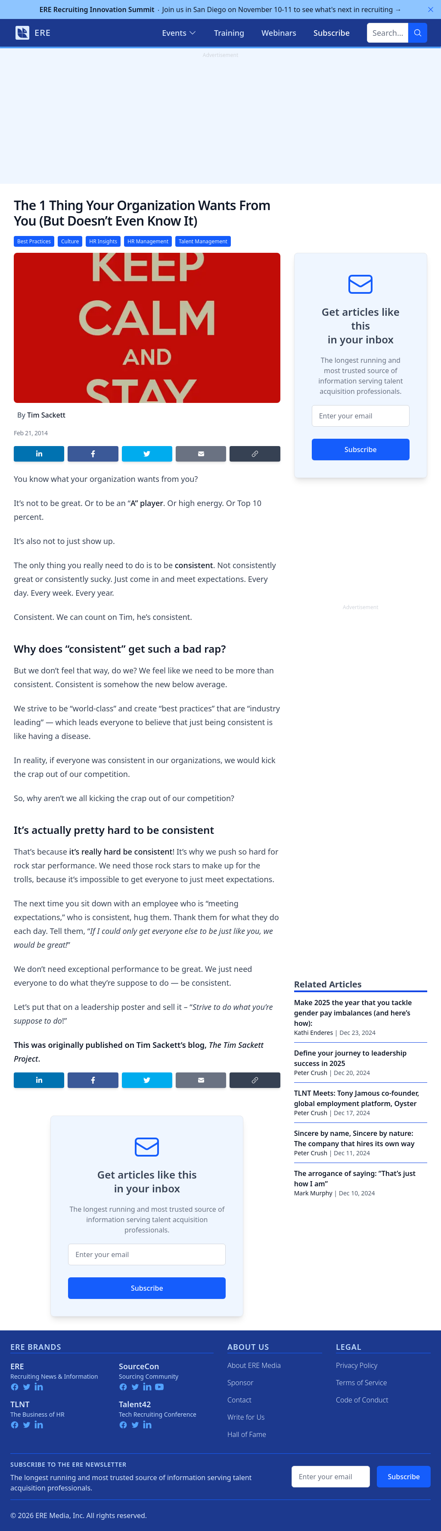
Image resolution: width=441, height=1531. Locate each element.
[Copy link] (255, 454)
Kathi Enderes (313, 1032)
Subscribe (147, 1288)
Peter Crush (310, 1073)
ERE (17, 1366)
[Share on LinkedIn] (39, 454)
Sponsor (240, 1382)
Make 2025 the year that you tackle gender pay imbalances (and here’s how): (353, 1013)
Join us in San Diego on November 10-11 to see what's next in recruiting (221, 9)
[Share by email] (201, 454)
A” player (146, 503)
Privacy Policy (356, 1365)
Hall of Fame (246, 1434)
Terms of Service (361, 1382)
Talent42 (135, 1404)
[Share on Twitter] (147, 454)
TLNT (20, 1404)
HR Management (147, 241)
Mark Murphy (313, 1193)
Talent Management (203, 241)
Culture (70, 241)
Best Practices (34, 241)
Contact (239, 1400)
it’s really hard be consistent (121, 851)
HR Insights (103, 241)
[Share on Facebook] (93, 454)
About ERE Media (254, 1365)
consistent (194, 565)
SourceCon (139, 1366)
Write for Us (246, 1417)
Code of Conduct (362, 1400)
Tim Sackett (46, 415)
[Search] (417, 33)
